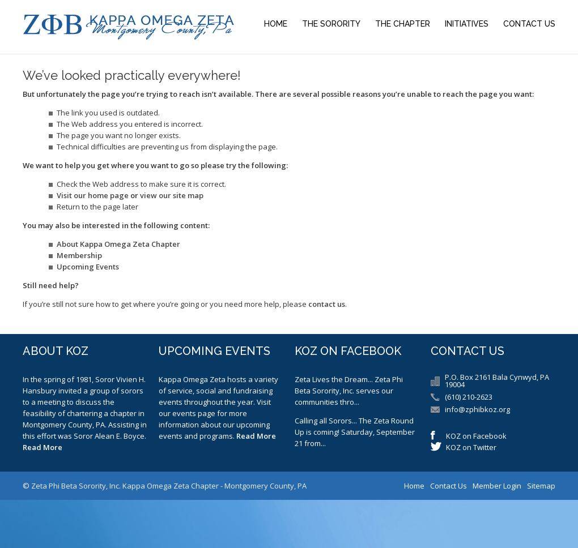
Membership (79, 255)
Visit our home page (93, 195)
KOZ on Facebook (476, 436)
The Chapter (402, 23)
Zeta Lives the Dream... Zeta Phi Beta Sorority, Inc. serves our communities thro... (349, 390)
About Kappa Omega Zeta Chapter (118, 244)
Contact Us (529, 23)
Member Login (497, 486)
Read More (42, 447)
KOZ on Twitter (471, 447)
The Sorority (331, 23)
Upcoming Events (88, 267)
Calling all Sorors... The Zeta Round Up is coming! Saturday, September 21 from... (355, 432)
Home (275, 23)
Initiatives (466, 23)
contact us (326, 304)
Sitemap (541, 486)
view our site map (171, 195)
